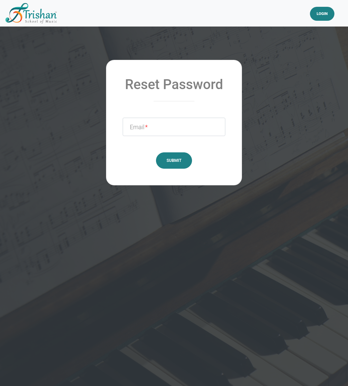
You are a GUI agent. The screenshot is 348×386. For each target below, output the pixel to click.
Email (138, 127)
